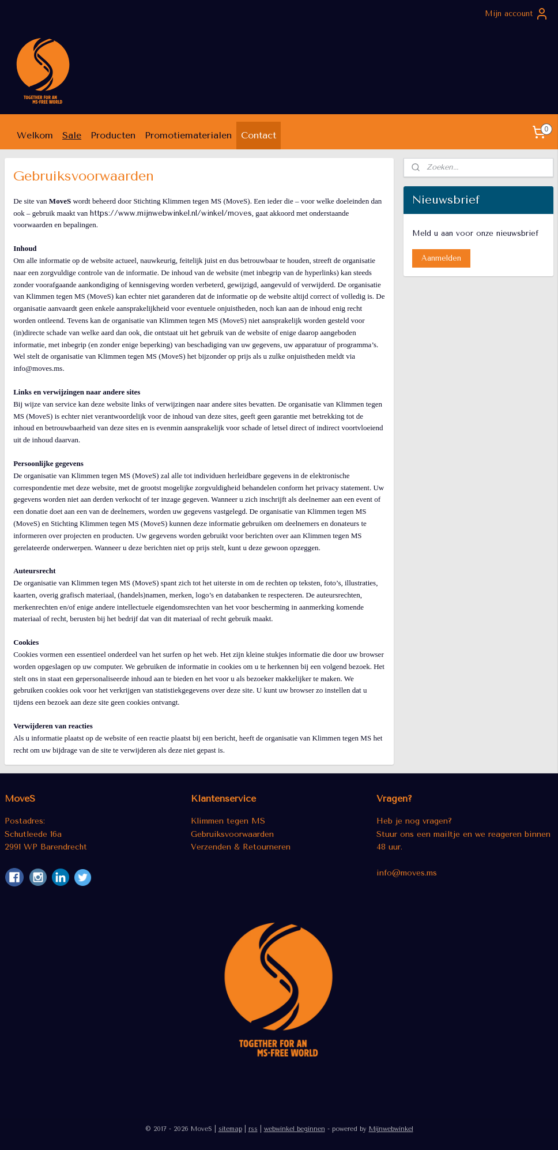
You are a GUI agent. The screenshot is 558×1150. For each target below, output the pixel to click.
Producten (113, 135)
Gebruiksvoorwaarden (232, 834)
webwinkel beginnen (294, 1129)
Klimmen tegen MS (228, 820)
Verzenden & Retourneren (241, 846)
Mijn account (517, 14)
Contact (258, 135)
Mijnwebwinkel (391, 1129)
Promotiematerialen (188, 135)
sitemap (230, 1129)
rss (253, 1129)
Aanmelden (441, 258)
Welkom (35, 135)
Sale (71, 135)
